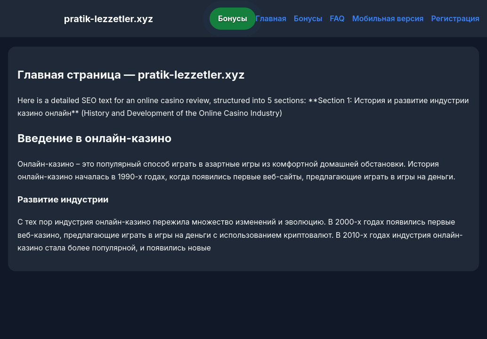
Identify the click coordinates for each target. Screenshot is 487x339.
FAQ (337, 18)
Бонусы (232, 18)
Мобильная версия (388, 18)
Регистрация (455, 18)
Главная (271, 18)
